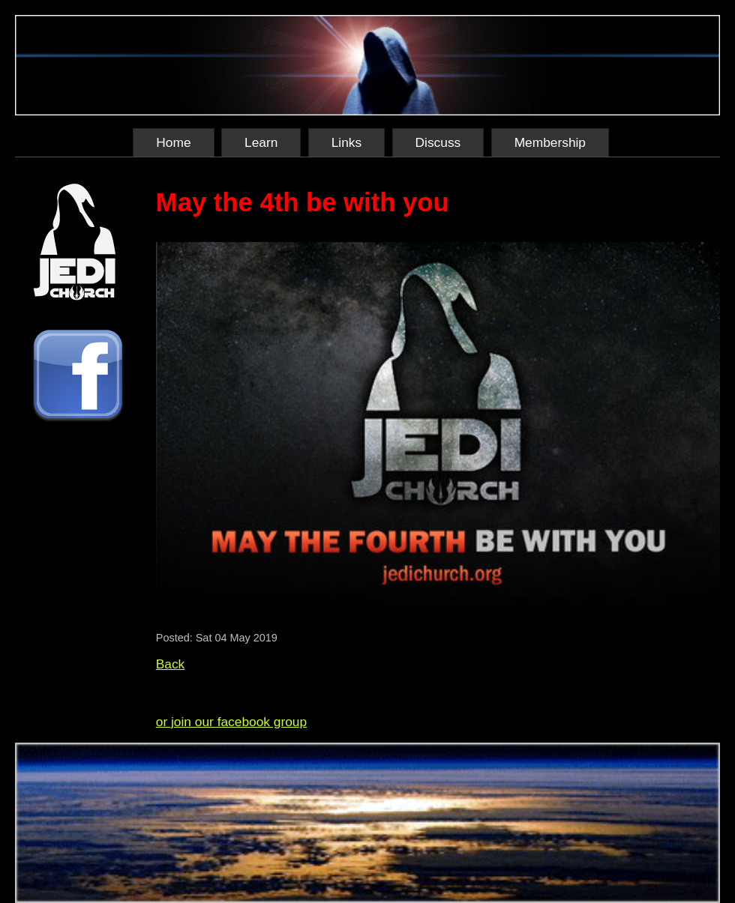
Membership (550, 142)
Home (173, 142)
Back (170, 663)
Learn (261, 142)
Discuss (438, 142)
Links (347, 142)
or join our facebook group (231, 721)
